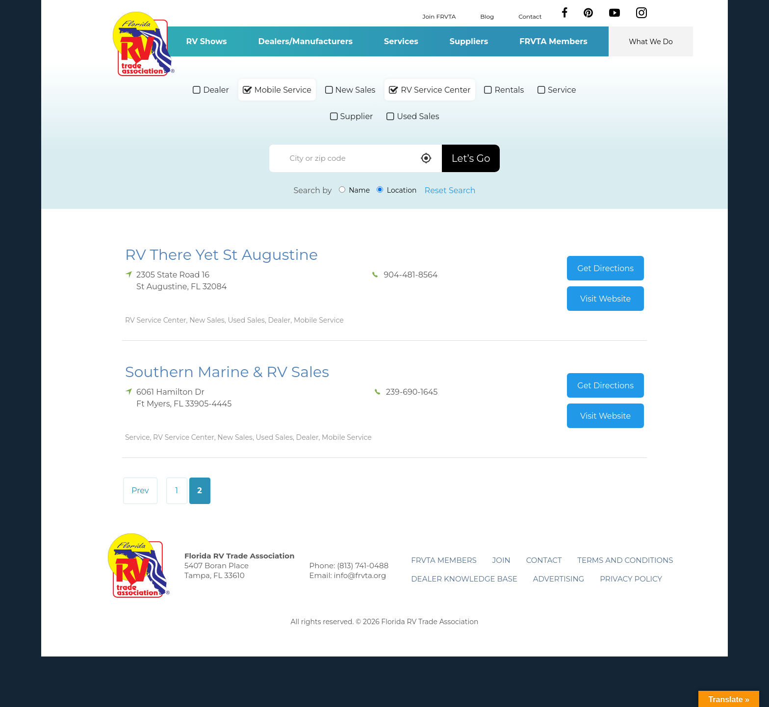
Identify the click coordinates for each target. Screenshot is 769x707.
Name (354, 190)
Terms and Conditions (625, 560)
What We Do (651, 41)
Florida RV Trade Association (143, 44)
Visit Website (605, 298)
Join (501, 560)
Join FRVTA (439, 16)
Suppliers (469, 41)
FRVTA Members (553, 41)
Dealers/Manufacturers (305, 41)
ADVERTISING (559, 578)
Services (401, 41)
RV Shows (206, 41)
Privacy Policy (631, 578)
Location (396, 190)
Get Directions (605, 268)
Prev (140, 490)
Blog (487, 16)
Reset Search (450, 190)
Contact (529, 16)
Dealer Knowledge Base (464, 578)
